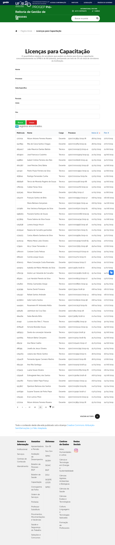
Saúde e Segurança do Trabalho (36, 527)
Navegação (17, 18)
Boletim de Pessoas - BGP (36, 467)
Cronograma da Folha (36, 488)
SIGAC (48, 465)
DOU (47, 475)
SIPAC (47, 456)
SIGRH (48, 461)
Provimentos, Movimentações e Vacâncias (36, 517)
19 (29, 407)
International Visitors (88, 9)
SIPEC (47, 487)
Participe (75, 2)
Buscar (20, 122)
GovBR (6, 2)
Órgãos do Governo (104, 2)
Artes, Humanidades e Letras (64, 452)
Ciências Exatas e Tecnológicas (64, 499)
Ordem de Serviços (35, 495)
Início (17, 103)
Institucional (22, 449)
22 (46, 407)
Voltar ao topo (87, 416)
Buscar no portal (81, 18)
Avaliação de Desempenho (36, 457)
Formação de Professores (64, 525)
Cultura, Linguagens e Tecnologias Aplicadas (64, 512)
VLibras (97, 11)
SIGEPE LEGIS (48, 481)
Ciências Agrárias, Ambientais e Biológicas (64, 480)
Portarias (34, 502)
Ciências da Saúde (64, 490)
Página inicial (26, 31)
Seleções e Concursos (36, 536)
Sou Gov (49, 451)
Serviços (20, 454)
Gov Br (48, 446)
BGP (47, 470)
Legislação (88, 2)
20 (35, 407)
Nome (17, 69)
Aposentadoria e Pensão (36, 447)
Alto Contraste (81, 11)
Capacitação (36, 482)
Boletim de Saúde (36, 476)
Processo (18, 79)
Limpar (31, 122)
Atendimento (22, 466)
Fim (16, 112)
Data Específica (21, 88)
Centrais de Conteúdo (22, 460)
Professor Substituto (35, 508)
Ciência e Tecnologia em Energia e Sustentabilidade (64, 465)
